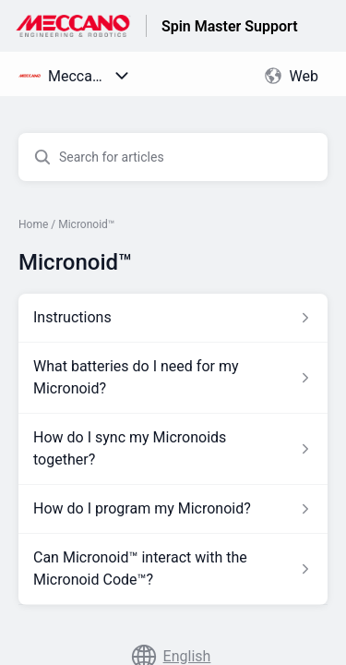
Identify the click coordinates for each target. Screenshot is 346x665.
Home (33, 224)
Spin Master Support (229, 26)
